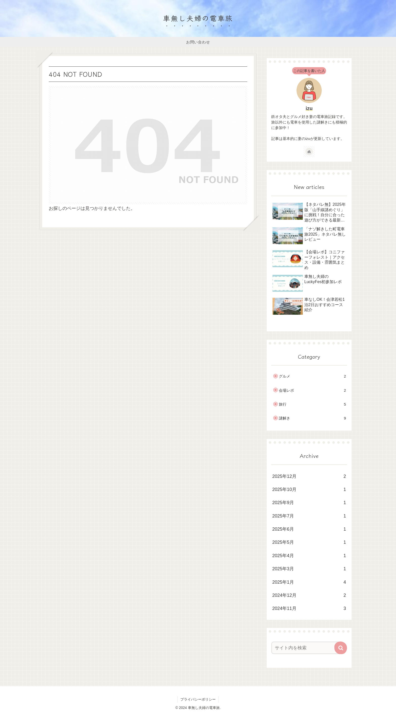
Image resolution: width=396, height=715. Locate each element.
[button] (340, 648)
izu (309, 108)
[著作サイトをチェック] (309, 151)
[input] (306, 648)
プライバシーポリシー (198, 699)
